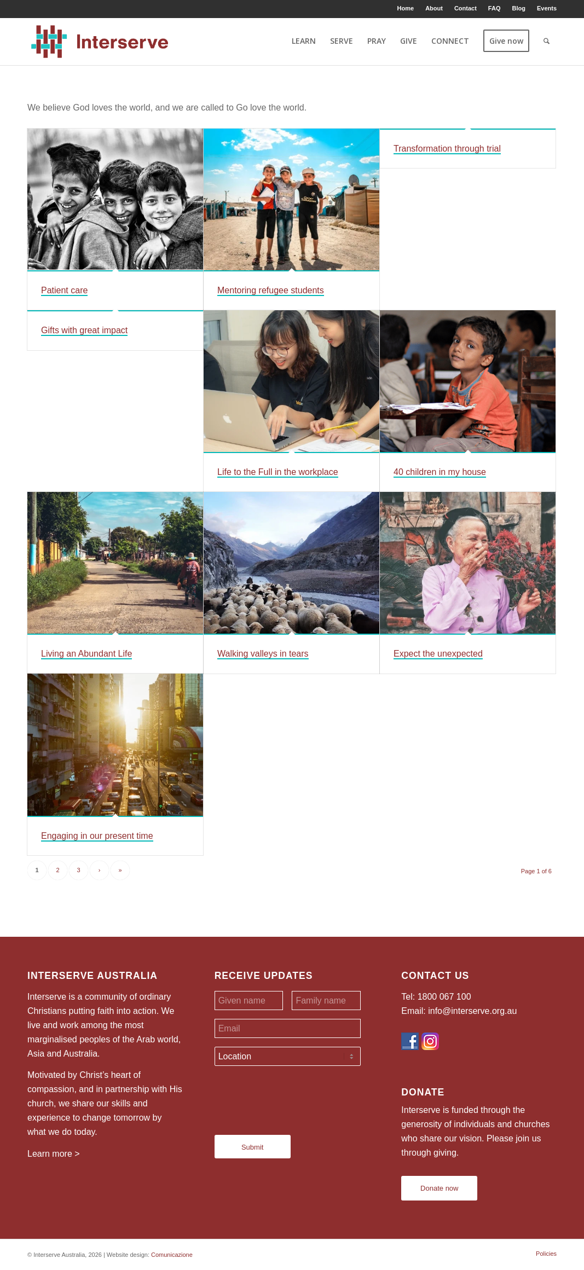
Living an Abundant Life (86, 653)
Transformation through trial (447, 148)
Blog (518, 8)
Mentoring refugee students (270, 290)
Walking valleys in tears (263, 653)
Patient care (64, 290)
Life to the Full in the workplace (277, 472)
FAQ (494, 8)
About (434, 8)
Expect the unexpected (438, 653)
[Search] (546, 41)
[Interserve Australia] (99, 41)
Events (547, 8)
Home (405, 8)
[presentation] (298, 1096)
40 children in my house (440, 472)
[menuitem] (406, 8)
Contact (465, 8)
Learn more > (53, 1153)
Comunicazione (172, 1254)
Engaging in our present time (97, 835)
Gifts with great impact (84, 330)
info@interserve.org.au (472, 1011)
